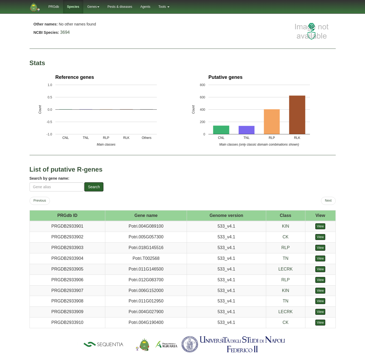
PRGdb (53, 7)
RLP (285, 247)
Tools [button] (163, 7)
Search (94, 187)
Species (73, 7)
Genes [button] (93, 7)
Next (328, 200)
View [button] (320, 226)
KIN (285, 226)
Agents (145, 7)
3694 (65, 32)
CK (285, 237)
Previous (40, 200)
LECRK (285, 269)
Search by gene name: (50, 178)
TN (285, 258)
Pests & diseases (119, 7)
